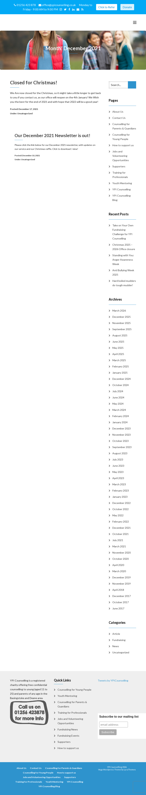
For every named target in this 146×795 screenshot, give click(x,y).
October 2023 (120, 440)
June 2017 (118, 608)
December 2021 (121, 527)
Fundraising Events (68, 735)
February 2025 (120, 366)
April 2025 (118, 354)
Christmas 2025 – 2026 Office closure (123, 247)
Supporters (118, 166)
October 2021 (120, 533)
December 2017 (121, 596)
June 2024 (118, 397)
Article (116, 633)
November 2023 (121, 434)
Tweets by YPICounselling (113, 680)
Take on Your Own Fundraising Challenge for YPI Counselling (122, 232)
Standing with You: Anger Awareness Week (123, 260)
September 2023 (122, 447)
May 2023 (118, 471)
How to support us (123, 145)
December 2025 (121, 316)
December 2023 (121, 428)
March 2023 (119, 484)
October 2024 (120, 385)
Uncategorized (25, 113)
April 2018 (118, 589)
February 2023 (120, 490)
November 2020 (121, 552)
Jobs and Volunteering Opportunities (120, 156)
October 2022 (120, 509)
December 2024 (121, 378)
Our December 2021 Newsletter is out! (53, 139)
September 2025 (122, 329)
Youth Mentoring (122, 183)
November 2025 (121, 322)
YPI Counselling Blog (121, 197)
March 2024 (119, 409)
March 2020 (119, 571)
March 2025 (119, 360)
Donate (127, 7)
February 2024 (120, 416)
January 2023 (120, 496)
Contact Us (119, 117)
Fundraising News (68, 729)
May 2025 (118, 347)
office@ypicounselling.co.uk (57, 5)
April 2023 (118, 478)
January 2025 (120, 372)
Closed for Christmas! (33, 82)
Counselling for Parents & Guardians (124, 126)
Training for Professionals (120, 174)
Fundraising (119, 640)
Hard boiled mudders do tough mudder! (124, 283)
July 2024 (117, 391)
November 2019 (121, 583)
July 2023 (117, 459)
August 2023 (119, 453)
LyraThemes (130, 769)
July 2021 (117, 540)
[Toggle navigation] (135, 22)
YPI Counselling (121, 189)
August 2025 (119, 335)
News (115, 646)
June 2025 (118, 341)
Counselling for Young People (121, 137)
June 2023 (118, 465)
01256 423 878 (25, 5)
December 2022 (121, 502)
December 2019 (121, 577)
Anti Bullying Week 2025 (123, 272)
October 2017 (120, 602)
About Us (117, 111)
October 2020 (120, 558)
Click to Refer (106, 7)
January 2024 (120, 422)
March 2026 (119, 310)
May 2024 (118, 403)
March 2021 (119, 546)
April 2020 (118, 565)
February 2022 (120, 521)
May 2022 (118, 515)
